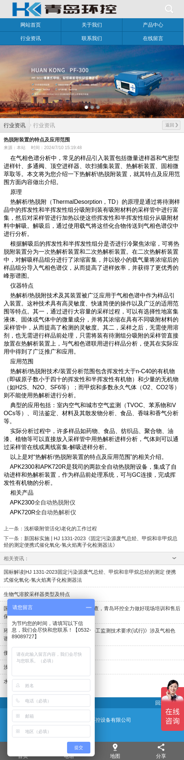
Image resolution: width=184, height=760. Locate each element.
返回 (171, 125)
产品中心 (153, 25)
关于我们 (92, 25)
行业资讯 (30, 38)
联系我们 (92, 38)
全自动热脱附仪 (55, 502)
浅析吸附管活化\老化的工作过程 (60, 528)
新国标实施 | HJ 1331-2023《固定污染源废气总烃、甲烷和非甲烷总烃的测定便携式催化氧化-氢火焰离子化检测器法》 (90, 541)
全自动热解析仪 (55, 512)
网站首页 (30, 25)
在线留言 (153, 38)
